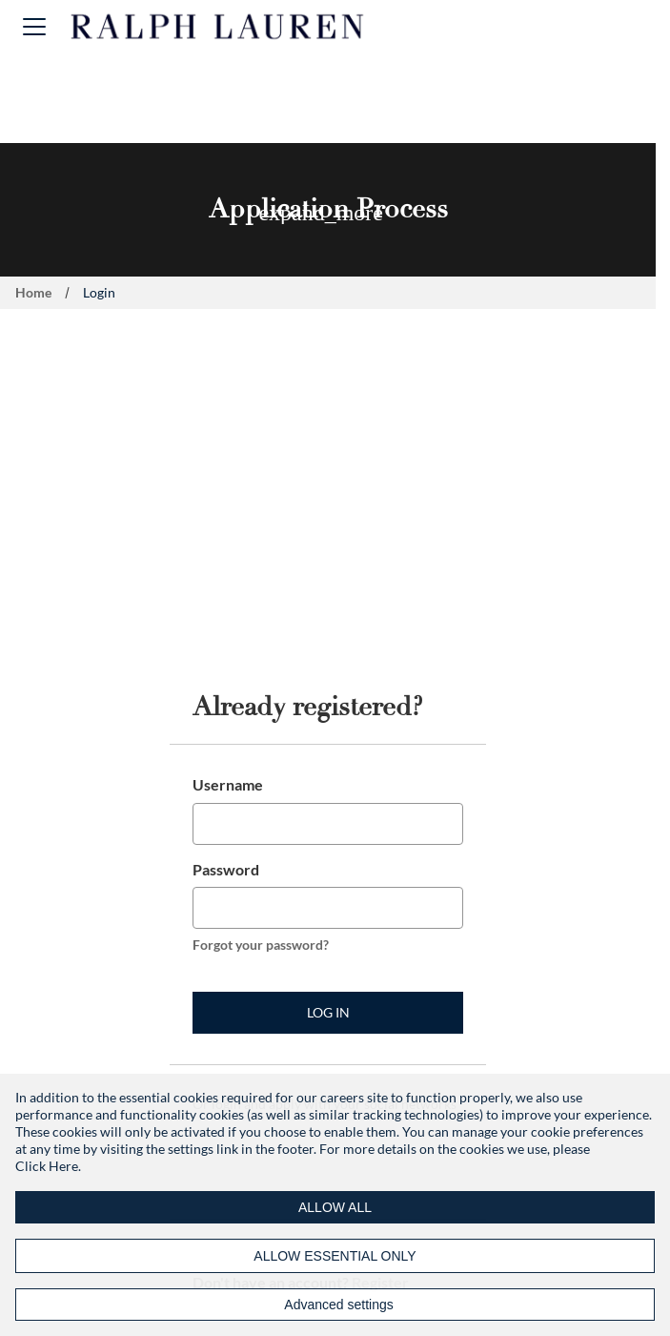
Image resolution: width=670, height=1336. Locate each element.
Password (226, 869)
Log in (328, 1012)
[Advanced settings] (335, 1304)
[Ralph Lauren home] (218, 27)
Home (33, 292)
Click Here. (48, 1166)
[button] (34, 26)
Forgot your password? (261, 944)
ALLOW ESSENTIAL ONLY (335, 1256)
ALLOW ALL (335, 1207)
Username (228, 784)
